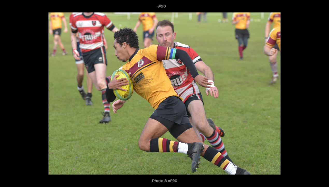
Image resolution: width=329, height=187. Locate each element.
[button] (307, 7)
